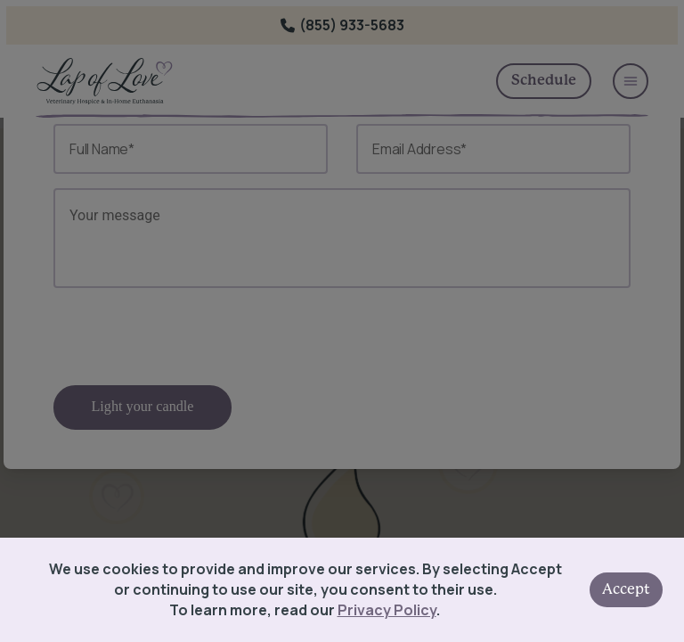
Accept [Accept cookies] (626, 589)
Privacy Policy (387, 610)
